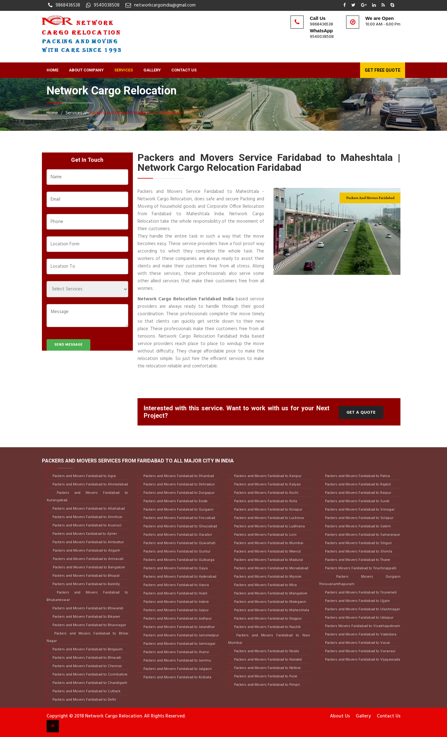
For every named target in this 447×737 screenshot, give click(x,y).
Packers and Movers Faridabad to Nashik (267, 627)
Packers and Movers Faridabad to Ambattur (88, 542)
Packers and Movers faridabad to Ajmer (84, 534)
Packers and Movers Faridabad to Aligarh (86, 551)
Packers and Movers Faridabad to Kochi (265, 493)
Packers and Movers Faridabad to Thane (357, 560)
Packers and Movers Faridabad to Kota (265, 501)
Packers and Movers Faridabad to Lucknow (268, 518)
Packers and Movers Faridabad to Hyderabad (179, 577)
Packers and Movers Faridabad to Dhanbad (178, 476)
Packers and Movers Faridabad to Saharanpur (362, 535)
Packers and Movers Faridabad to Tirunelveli (360, 592)
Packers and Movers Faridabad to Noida (266, 651)
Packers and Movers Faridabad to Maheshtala (136, 113)
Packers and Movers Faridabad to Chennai (87, 666)
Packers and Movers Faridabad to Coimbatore (90, 674)
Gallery (152, 70)
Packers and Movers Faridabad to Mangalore (270, 593)
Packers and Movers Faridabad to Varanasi (359, 651)
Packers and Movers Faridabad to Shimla (358, 551)
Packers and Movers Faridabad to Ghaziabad (179, 526)
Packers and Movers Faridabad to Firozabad (178, 518)
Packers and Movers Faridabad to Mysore (267, 577)
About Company (86, 70)
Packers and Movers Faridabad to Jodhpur (177, 619)
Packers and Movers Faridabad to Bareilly (86, 584)
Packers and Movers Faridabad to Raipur (357, 493)
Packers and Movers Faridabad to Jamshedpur (180, 635)
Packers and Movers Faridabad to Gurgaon (178, 510)
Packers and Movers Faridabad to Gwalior (177, 535)
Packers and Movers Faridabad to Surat (356, 501)
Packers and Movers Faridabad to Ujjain (357, 601)
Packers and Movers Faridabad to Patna (357, 476)
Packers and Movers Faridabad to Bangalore (89, 567)
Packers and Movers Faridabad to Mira (265, 585)
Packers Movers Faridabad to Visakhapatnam (362, 626)
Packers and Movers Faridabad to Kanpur (267, 476)
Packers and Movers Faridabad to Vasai (357, 643)
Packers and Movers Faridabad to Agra (84, 476)
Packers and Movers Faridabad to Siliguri (358, 543)
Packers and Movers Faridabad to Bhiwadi (86, 658)
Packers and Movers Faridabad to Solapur (358, 518)
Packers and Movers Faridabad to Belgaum (87, 649)
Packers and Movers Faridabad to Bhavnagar (89, 625)
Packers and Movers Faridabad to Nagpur (267, 619)
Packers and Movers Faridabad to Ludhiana (269, 526)
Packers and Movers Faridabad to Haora (175, 585)
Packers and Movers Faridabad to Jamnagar (178, 644)
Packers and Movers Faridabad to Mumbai (268, 543)
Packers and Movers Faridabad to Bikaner (86, 617)
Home (52, 70)
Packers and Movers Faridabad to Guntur (176, 551)
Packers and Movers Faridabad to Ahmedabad (90, 484)
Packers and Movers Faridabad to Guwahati (178, 543)
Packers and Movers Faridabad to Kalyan (267, 484)
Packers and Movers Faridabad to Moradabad (270, 568)
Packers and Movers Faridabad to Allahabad (88, 509)
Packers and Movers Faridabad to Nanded (267, 660)
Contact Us (183, 70)
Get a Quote (361, 412)
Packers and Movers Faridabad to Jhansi (175, 652)
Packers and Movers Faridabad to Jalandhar (178, 627)
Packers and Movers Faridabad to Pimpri (266, 685)
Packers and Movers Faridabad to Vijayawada (362, 660)
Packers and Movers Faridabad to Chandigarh (89, 683)
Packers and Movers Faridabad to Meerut (267, 551)
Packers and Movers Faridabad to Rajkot (357, 484)
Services (123, 70)
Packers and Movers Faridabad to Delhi (84, 700)
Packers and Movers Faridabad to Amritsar (87, 517)
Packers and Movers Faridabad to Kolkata (176, 677)
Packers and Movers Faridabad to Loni (264, 535)
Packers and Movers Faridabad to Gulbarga (178, 560)
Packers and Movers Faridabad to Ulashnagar (362, 609)
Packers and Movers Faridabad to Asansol (86, 525)
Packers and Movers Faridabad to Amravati (88, 559)
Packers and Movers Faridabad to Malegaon (269, 602)
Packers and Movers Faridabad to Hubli (174, 593)
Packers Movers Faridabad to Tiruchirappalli (360, 568)
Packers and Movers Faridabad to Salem (357, 526)
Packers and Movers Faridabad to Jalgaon (177, 669)
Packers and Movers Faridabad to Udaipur (358, 618)
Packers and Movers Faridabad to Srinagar (359, 510)
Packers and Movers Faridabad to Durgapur (178, 493)
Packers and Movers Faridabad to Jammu (176, 660)
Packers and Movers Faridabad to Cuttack (86, 691)
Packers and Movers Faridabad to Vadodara (360, 634)
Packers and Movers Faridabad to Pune (265, 676)
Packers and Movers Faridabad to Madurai (268, 560)
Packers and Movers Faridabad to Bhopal (86, 576)
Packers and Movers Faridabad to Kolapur (267, 510)
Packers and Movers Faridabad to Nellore (267, 668)
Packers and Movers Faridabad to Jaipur (175, 610)
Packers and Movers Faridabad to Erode (175, 501)
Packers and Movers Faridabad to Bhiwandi (87, 608)
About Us (340, 716)
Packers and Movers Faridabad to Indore (175, 602)
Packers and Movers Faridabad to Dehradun (178, 484)
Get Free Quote (382, 70)
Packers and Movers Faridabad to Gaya (175, 568)
